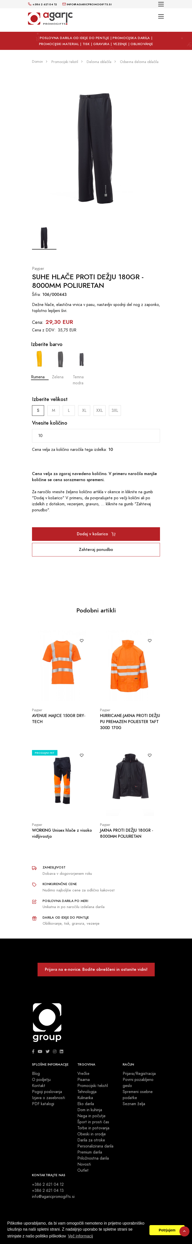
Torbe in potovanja (93, 1128)
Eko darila (85, 1104)
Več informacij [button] (80, 1236)
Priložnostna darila (93, 1158)
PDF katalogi (43, 1104)
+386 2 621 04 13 (48, 1190)
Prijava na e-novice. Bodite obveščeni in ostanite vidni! (96, 969)
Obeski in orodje (91, 1134)
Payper (38, 268)
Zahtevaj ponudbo (96, 549)
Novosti (84, 1164)
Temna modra (81, 368)
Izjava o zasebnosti (48, 1098)
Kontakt (38, 1085)
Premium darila (89, 1152)
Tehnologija (87, 1092)
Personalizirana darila (95, 1146)
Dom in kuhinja (89, 1110)
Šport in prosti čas (93, 1122)
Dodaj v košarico (96, 534)
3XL (115, 410)
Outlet (83, 1170)
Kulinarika (85, 1098)
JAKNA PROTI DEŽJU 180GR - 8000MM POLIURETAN (126, 833)
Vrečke (83, 1073)
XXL (99, 410)
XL (84, 410)
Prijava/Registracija (139, 1073)
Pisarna (83, 1079)
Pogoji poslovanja (47, 1092)
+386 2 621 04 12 (48, 1184)
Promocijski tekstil (92, 1085)
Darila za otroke (91, 1140)
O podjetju (41, 1079)
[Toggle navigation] (161, 4)
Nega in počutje (91, 1116)
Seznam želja (134, 1104)
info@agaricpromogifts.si (53, 1196)
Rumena (40, 365)
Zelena (61, 365)
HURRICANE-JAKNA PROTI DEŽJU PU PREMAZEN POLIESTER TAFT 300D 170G (130, 722)
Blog (36, 1073)
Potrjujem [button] (167, 1230)
